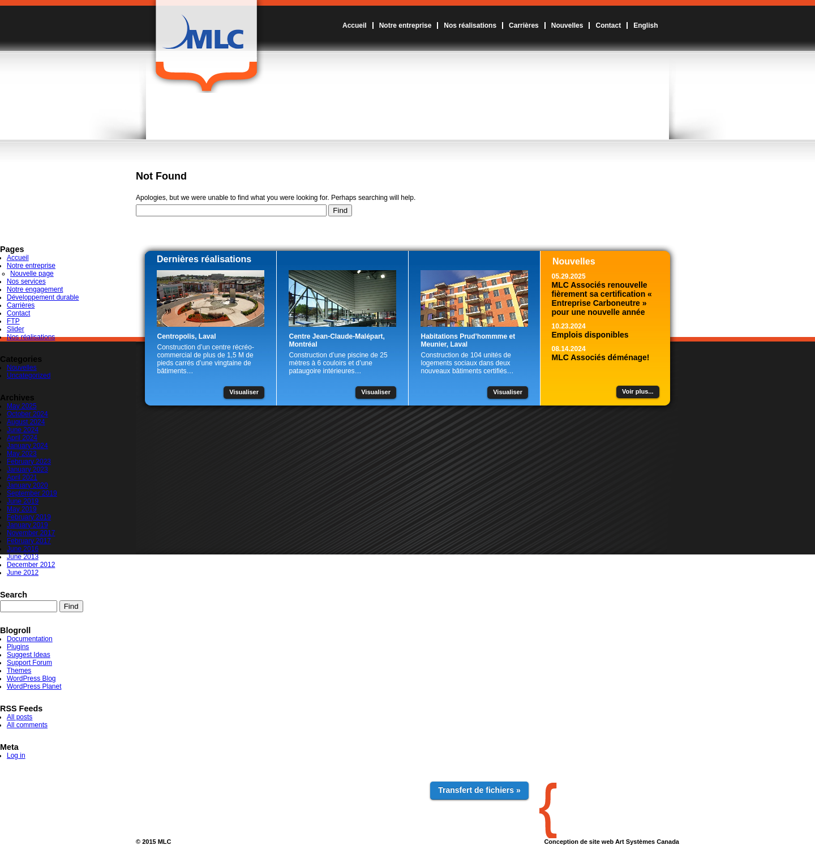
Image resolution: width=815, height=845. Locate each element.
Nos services (26, 281)
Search (13, 594)
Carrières (524, 25)
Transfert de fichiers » (479, 790)
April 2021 (22, 477)
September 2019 (32, 493)
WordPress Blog (31, 678)
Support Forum (29, 663)
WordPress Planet (34, 686)
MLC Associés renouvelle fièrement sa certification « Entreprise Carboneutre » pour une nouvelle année (602, 298)
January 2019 (27, 525)
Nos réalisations (470, 25)
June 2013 (22, 557)
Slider (15, 329)
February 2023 (29, 462)
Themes (19, 671)
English (645, 25)
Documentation (30, 639)
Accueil (354, 25)
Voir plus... (637, 391)
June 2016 (22, 549)
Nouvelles (567, 25)
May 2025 (22, 406)
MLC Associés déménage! (601, 357)
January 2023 (27, 469)
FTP (13, 321)
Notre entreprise (405, 25)
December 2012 (31, 565)
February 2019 (29, 517)
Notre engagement (35, 289)
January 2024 (27, 446)
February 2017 (29, 541)
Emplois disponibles (590, 334)
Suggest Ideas (28, 655)
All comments (27, 725)
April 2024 (22, 438)
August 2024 (26, 422)
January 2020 (27, 485)
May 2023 (22, 454)
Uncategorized (28, 375)
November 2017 (31, 533)
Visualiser (244, 392)
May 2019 (22, 509)
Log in (16, 755)
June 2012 (22, 573)
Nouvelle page (32, 274)
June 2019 (22, 501)
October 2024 (27, 414)
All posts (19, 717)
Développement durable (43, 297)
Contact (608, 25)
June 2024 (22, 430)
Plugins (18, 647)
